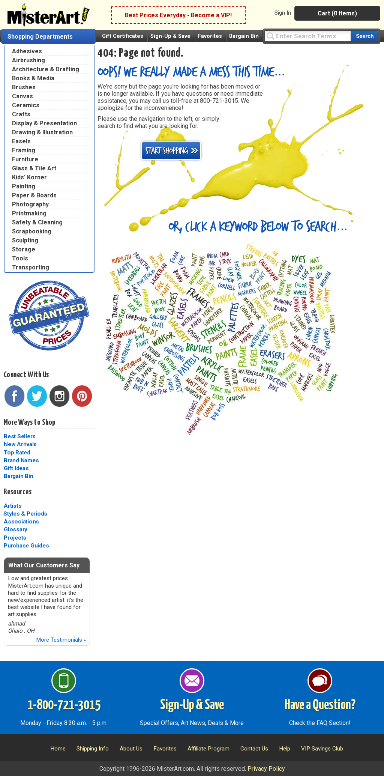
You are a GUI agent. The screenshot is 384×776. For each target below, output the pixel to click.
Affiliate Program (209, 748)
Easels (21, 141)
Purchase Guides (26, 545)
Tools (20, 258)
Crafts (21, 114)
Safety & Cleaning (37, 222)
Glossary (15, 529)
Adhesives (27, 51)
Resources (18, 492)
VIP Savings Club (322, 748)
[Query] (307, 35)
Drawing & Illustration (42, 132)
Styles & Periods (25, 513)
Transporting (30, 267)
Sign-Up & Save (170, 36)
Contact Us (254, 748)
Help (284, 748)
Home (58, 748)
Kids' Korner (29, 177)
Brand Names (21, 460)
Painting (23, 186)
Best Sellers (20, 436)
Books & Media (33, 78)
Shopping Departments (40, 36)
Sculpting (25, 240)
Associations (21, 521)
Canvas (22, 96)
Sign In (282, 12)
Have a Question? (320, 705)
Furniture (25, 159)
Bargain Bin (244, 36)
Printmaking (29, 213)
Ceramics (25, 105)
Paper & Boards (34, 195)
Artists (12, 505)
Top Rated (17, 452)
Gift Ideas (16, 468)
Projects (15, 537)
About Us (131, 748)
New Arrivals (20, 444)
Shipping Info (92, 748)
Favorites (210, 36)
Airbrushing (28, 60)
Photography (30, 204)
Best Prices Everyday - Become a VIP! (178, 15)
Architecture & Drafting (45, 69)
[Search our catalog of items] (364, 36)
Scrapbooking (31, 231)
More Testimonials (61, 639)
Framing (23, 150)
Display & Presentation (44, 123)
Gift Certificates (122, 36)
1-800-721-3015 (63, 705)
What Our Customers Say (44, 565)
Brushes (24, 87)
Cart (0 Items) (337, 13)
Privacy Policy (266, 768)
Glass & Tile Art (34, 168)
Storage (23, 249)
